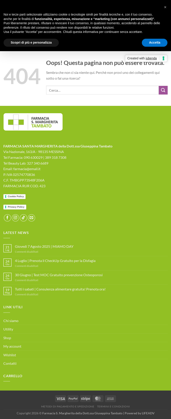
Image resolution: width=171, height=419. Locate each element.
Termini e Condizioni (113, 406)
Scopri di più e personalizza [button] (31, 42)
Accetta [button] (154, 42)
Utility (8, 329)
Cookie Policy (16, 196)
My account (12, 346)
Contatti (9, 363)
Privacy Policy (16, 206)
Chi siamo (10, 320)
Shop (7, 338)
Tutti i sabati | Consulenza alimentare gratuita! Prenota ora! (60, 289)
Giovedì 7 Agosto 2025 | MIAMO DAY (44, 246)
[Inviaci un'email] (31, 218)
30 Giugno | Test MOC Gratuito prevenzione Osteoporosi (59, 275)
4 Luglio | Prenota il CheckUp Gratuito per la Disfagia (55, 260)
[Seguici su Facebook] (7, 218)
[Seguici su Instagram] (15, 218)
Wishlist (9, 355)
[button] (165, 7)
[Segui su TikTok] (23, 218)
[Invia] (163, 90)
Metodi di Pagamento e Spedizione (67, 406)
